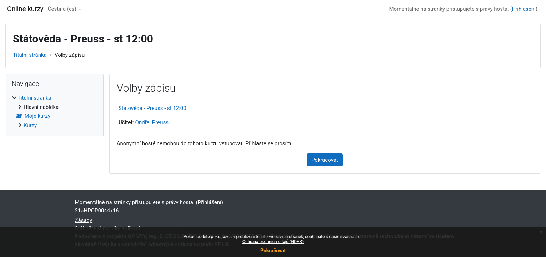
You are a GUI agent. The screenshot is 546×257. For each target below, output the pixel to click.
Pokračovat (273, 250)
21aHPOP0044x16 (97, 210)
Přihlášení (524, 9)
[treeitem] (54, 111)
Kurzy (30, 125)
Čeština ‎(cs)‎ (62, 9)
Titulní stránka (30, 55)
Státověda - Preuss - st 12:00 (152, 108)
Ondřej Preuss (152, 122)
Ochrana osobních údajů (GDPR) (273, 241)
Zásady (83, 220)
